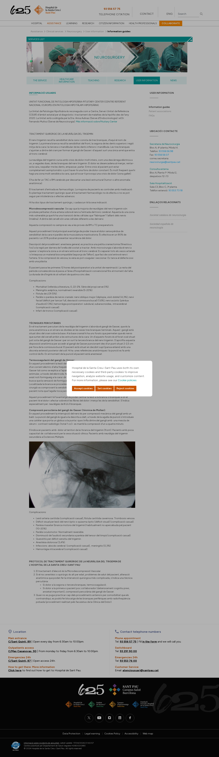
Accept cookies (83, 388)
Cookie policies (127, 380)
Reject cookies (125, 388)
